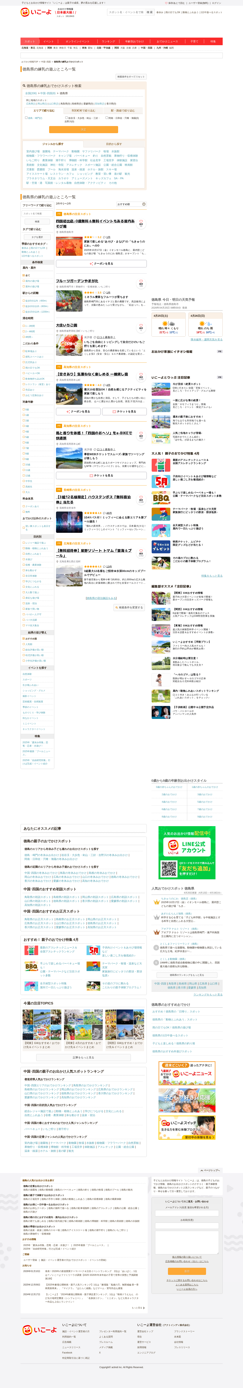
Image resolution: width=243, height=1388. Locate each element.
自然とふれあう (33, 1115)
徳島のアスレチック (102, 1208)
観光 (127, 173)
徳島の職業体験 (113, 1199)
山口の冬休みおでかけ (95, 876)
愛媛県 (192, 987)
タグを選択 (37, 237)
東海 (84, 48)
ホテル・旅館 (95, 169)
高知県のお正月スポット (102, 927)
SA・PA (119, 178)
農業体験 (47, 160)
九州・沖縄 (162, 48)
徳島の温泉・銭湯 (32, 1230)
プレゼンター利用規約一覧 (112, 1331)
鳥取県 (173, 983)
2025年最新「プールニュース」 (36, 753)
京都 (128, 48)
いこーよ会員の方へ (187, 1289)
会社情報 (178, 1342)
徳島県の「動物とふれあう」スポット (175, 1019)
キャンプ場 (65, 155)
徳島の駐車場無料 (80, 1208)
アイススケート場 (37, 173)
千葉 (69, 48)
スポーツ (27, 679)
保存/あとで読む (175, 3)
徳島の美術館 (117, 1221)
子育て (194, 41)
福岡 (171, 48)
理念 (139, 1336)
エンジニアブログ (146, 1352)
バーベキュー (82, 155)
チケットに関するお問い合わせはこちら (186, 1280)
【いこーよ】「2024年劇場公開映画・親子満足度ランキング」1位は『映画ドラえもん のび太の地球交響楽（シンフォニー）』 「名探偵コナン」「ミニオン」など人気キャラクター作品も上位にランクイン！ (92, 1298)
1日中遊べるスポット (212, 12)
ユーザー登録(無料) (198, 3)
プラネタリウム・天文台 (41, 178)
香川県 (182, 987)
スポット (29, 41)
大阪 (122, 48)
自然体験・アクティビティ (90, 182)
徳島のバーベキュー (65, 1189)
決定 (83, 129)
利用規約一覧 (69, 1336)
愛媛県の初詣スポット (124, 900)
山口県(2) (54, 103)
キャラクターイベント (34, 729)
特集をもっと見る (212, 575)
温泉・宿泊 (88, 1115)
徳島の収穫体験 (95, 1199)
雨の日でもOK (173, 12)
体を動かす (73, 1115)
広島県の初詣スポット (124, 896)
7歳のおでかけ (204, 809)
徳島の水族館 (133, 1221)
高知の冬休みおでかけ (95, 880)
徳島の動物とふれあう (73, 1199)
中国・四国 (146, 48)
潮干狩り (61, 160)
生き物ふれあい (31, 685)
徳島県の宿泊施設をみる (101, 598)
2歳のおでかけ (169, 794)
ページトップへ (210, 1170)
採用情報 (141, 1347)
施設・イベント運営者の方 (76, 1331)
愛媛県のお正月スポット (70, 927)
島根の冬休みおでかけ (102, 872)
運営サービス (144, 1342)
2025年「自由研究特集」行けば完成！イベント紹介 (36, 762)
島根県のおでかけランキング (41, 1089)
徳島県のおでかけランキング (78, 1093)
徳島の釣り (83, 1189)
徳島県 (172, 987)
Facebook (67, 1352)
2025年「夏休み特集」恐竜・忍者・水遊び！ (35, 744)
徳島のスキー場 (52, 1230)
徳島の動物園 (46, 1189)
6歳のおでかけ (169, 809)
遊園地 (46, 151)
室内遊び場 (33, 151)
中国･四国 (160, 983)
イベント (48, 41)
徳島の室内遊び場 (57, 1221)
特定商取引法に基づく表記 (76, 1358)
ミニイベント (29, 723)
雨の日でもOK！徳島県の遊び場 (171, 1027)
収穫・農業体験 (54, 1115)
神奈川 (62, 48)
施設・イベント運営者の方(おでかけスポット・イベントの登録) (73, 1260)
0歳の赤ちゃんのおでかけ (169, 787)
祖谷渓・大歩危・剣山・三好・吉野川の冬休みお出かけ (94, 855)
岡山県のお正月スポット (102, 919)
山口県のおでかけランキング (41, 1093)
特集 (213, 41)
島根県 (183, 983)
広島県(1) (31, 103)
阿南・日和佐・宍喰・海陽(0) (122, 118)
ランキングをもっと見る (208, 994)
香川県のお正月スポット (39, 927)
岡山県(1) (42, 103)
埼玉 (75, 48)
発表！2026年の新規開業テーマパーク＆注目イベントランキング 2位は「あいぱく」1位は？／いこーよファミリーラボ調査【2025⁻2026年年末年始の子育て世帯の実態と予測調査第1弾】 (91, 1275)
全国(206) (31, 93)
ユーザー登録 (30, 1260)
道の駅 (118, 173)
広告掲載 (66, 1342)
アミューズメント (82, 178)
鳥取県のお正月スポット (39, 919)
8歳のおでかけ (169, 816)
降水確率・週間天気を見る (207, 339)
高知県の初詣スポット (37, 904)
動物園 (76, 151)
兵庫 (134, 48)
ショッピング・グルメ (34, 690)
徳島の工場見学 (31, 1199)
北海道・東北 (28, 48)
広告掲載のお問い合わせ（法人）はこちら (187, 1261)
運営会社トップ (145, 1331)
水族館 (115, 151)
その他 (113, 182)
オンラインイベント (78, 41)
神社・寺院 (57, 164)
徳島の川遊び (30, 1211)
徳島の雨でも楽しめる (34, 1221)
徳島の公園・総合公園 (125, 1208)
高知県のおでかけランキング (78, 1097)
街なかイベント (31, 718)
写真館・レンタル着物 (58, 182)
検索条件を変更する (129, 607)
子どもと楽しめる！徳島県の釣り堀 (173, 1043)
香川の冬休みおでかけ (37, 880)
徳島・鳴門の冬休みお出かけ (41, 855)
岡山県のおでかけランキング (78, 1089)
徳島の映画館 (76, 1221)
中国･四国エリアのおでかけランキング (47, 1085)
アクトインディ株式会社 (176, 1325)
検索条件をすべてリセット (131, 76)
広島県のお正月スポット (39, 923)
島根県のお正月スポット (70, 919)
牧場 (106, 151)
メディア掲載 (106, 1347)
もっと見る (137, 1308)
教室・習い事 (103, 173)
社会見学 (95, 160)
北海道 (39, 48)
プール (52, 169)
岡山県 (193, 983)
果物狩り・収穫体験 (126, 155)
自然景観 (106, 155)
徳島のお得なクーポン (34, 1208)
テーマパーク (61, 151)
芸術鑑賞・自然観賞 (33, 701)
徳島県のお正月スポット (102, 923)
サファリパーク (91, 151)
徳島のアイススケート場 (74, 1230)
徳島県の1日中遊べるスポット (170, 1035)
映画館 (129, 164)
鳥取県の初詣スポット (37, 896)
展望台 (134, 160)
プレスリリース (182, 1347)
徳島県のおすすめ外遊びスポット (172, 1051)
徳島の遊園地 (30, 1189)
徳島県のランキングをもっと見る (187, 975)
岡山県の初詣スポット (95, 896)
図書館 (41, 169)
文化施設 (42, 164)
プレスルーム (106, 1342)
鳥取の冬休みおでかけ (73, 872)
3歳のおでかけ (204, 794)
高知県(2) (100, 103)
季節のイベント (31, 707)
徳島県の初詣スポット (66, 900)
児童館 (30, 169)
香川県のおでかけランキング (115, 1093)
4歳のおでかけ (169, 802)
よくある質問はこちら (187, 1284)
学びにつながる (94, 1111)
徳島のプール (112, 1189)
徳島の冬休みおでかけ (124, 876)
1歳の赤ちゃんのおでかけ (205, 787)
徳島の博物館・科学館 (96, 1221)
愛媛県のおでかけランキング (41, 1097)
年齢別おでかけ (134, 41)
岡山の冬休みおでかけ (37, 876)
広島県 (203, 983)
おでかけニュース (167, 41)
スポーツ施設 (93, 164)
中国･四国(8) (47, 93)
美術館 (30, 164)
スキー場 (111, 169)
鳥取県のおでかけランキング (90, 1085)
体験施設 (122, 160)
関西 (116, 48)
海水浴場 (63, 169)
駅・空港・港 (34, 182)
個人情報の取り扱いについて (187, 1257)
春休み (159, 12)
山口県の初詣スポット (37, 900)
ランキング (108, 41)
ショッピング (85, 173)
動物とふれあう (191, 12)
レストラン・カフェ (62, 173)
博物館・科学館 (78, 160)
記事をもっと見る (83, 1057)
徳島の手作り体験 (51, 1199)
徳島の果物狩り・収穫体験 (37, 1233)
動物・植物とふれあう (69, 1111)
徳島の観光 (127, 1189)
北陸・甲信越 (103, 48)
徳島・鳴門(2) (35, 118)
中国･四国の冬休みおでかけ (41, 872)
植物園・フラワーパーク (41, 155)
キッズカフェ (103, 178)
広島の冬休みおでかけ (66, 876)
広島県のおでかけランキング (115, 1089)
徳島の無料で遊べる (58, 1208)
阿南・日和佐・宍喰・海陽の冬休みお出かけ (51, 859)
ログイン (216, 3)
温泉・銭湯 (78, 169)
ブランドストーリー (184, 1331)
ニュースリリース (71, 1347)
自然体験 (27, 674)
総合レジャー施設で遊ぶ (39, 1111)
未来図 (177, 1336)
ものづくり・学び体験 (34, 712)
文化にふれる (114, 1111)
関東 (49, 48)
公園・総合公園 (112, 164)
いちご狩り (33, 160)
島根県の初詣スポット (66, 896)
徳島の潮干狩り (97, 1230)
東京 (55, 48)
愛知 (90, 48)
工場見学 (108, 160)
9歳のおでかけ (204, 816)
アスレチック (74, 164)
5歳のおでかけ (204, 802)
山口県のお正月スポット (70, 923)
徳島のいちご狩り (117, 1230)
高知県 (202, 987)
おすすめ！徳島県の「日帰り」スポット (176, 1011)
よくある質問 (106, 1336)
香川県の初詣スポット (95, 900)
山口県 (214, 983)
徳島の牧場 (97, 1189)
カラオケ (63, 178)
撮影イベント (29, 696)
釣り (95, 155)
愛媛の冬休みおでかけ (66, 880)
